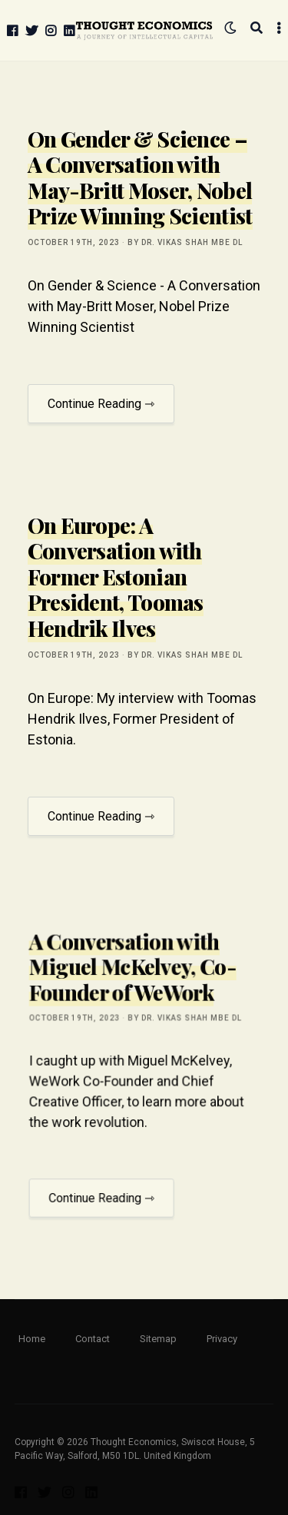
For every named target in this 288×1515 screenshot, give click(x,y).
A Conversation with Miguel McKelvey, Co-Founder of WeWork (133, 990)
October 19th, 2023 (74, 242)
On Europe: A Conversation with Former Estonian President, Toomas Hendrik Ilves (116, 576)
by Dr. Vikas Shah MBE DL (185, 242)
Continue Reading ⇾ (101, 403)
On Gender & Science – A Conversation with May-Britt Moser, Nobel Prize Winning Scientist (140, 177)
